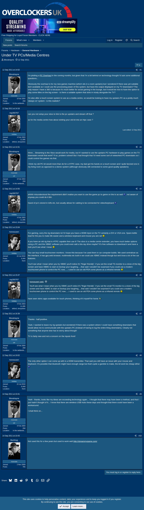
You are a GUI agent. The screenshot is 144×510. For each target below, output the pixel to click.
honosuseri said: (37, 282)
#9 (141, 394)
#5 (141, 227)
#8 (141, 355)
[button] (29, 40)
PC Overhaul (45, 75)
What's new (22, 40)
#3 (141, 147)
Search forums (21, 45)
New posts (7, 45)
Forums (8, 40)
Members (37, 40)
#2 (141, 108)
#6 (141, 275)
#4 (141, 189)
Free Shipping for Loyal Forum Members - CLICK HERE (26, 35)
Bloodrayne (9, 60)
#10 (140, 436)
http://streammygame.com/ (85, 441)
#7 (141, 314)
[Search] (135, 40)
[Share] (137, 70)
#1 (141, 70)
